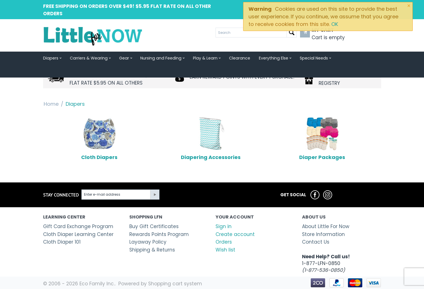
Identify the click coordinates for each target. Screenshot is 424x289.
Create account (235, 234)
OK (334, 24)
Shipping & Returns (152, 249)
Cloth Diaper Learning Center (78, 234)
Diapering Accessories (211, 139)
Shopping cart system (175, 283)
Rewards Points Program (159, 234)
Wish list (225, 249)
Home (51, 103)
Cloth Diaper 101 (62, 242)
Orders (224, 242)
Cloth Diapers (99, 139)
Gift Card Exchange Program (78, 226)
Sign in (224, 226)
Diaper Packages (322, 139)
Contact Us (315, 242)
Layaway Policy (148, 242)
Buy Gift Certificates (154, 226)
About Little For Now (325, 226)
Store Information (323, 234)
